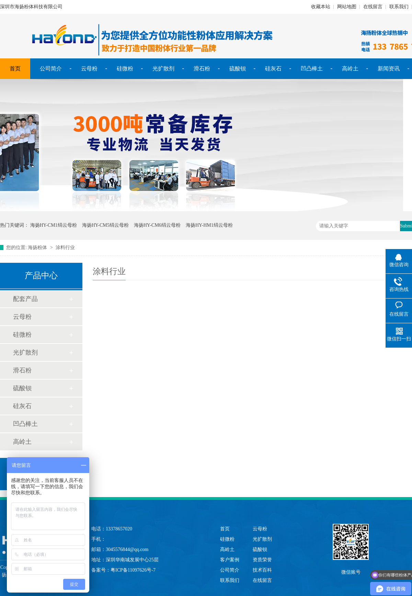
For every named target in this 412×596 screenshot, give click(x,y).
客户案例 (229, 559)
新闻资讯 (389, 68)
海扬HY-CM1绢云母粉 (53, 225)
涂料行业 (65, 247)
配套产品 (25, 298)
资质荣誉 (262, 559)
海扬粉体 (37, 247)
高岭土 (350, 68)
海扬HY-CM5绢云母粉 (105, 225)
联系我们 (399, 6)
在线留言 (372, 6)
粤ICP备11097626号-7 (133, 570)
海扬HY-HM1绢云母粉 (209, 225)
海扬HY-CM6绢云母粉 (157, 225)
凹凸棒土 (312, 68)
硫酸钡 (237, 68)
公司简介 (51, 68)
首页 (15, 68)
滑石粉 (202, 68)
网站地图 (346, 6)
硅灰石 (273, 68)
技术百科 (262, 570)
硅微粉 (125, 68)
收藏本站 (320, 6)
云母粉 (89, 68)
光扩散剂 (163, 68)
